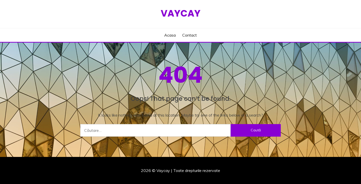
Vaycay (181, 13)
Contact (189, 35)
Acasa (170, 35)
